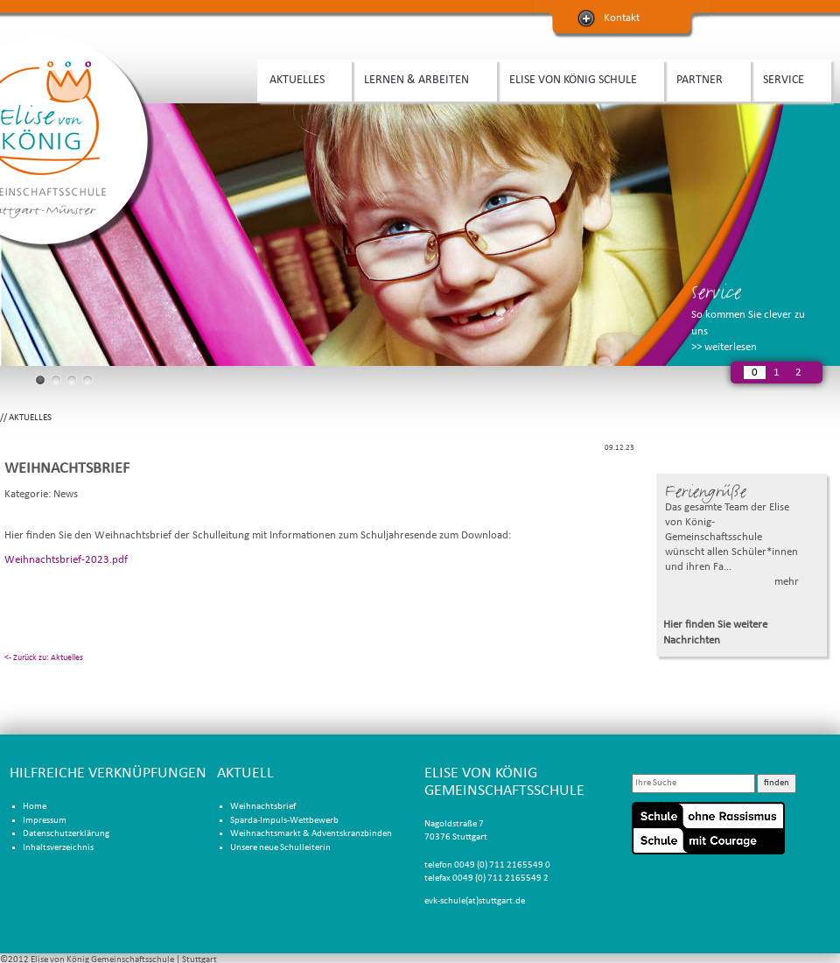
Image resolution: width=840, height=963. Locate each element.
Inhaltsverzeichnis (58, 848)
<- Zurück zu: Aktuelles (43, 658)
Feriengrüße (705, 491)
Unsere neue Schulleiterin (280, 848)
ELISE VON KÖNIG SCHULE (576, 78)
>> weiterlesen (724, 347)
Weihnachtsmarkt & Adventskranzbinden (311, 834)
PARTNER (702, 78)
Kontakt (622, 18)
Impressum (44, 821)
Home (34, 807)
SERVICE (786, 78)
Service (716, 292)
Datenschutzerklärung (66, 834)
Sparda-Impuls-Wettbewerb (284, 821)
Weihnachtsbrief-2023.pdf (66, 560)
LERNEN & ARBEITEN (419, 78)
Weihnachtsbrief (263, 807)
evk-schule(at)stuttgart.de (474, 901)
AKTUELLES (300, 78)
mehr (786, 581)
